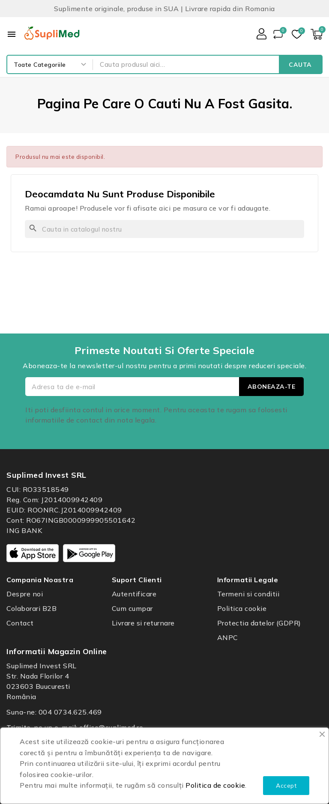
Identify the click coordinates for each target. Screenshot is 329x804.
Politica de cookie (215, 785)
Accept (286, 785)
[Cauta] (164, 229)
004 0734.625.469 (70, 712)
